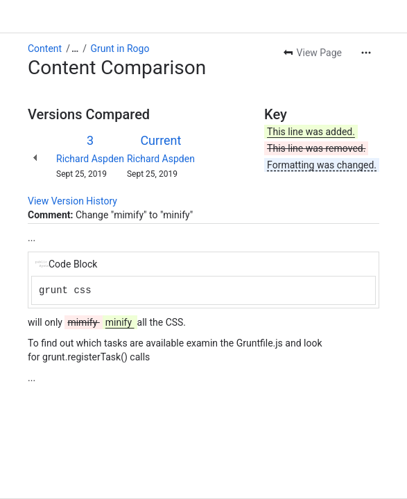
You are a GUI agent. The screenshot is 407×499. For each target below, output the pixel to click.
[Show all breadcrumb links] (74, 48)
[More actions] (366, 52)
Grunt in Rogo (120, 48)
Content (45, 48)
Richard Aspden (90, 158)
